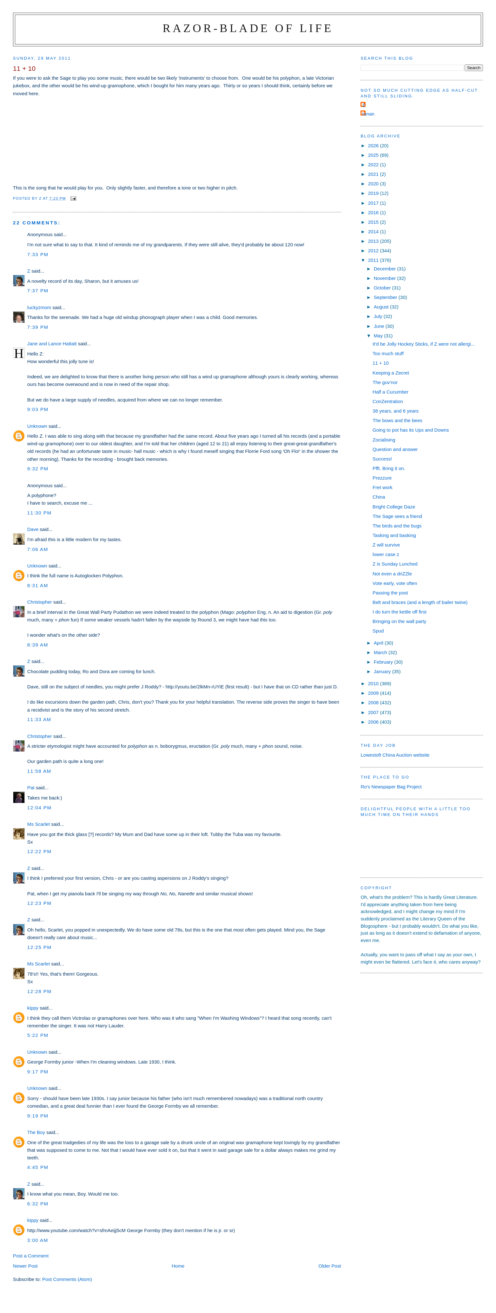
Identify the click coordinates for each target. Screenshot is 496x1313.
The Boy (36, 1132)
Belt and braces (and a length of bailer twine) (420, 602)
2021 (374, 174)
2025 (374, 155)
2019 (374, 193)
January (383, 671)
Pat (31, 787)
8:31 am (37, 585)
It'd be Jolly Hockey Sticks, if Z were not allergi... (424, 344)
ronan (368, 113)
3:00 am (37, 1240)
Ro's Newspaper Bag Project (390, 786)
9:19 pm (38, 1115)
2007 (374, 712)
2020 (374, 183)
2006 (374, 722)
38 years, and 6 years (396, 411)
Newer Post (25, 1266)
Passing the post (390, 592)
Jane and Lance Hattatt (52, 343)
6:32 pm (38, 1203)
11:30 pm (39, 512)
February (384, 662)
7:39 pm (38, 327)
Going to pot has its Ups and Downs (411, 430)
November (385, 278)
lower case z (386, 554)
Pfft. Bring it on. (389, 468)
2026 (374, 145)
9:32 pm (38, 468)
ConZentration (388, 401)
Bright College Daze (394, 506)
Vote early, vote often (395, 583)
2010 (374, 683)
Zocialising (384, 439)
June (380, 326)
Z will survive (386, 544)
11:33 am (39, 719)
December (385, 268)
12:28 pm (39, 991)
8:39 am (37, 644)
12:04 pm (39, 807)
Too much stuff (388, 353)
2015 (374, 222)
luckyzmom (39, 307)
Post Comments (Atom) (67, 1279)
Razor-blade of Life (248, 28)
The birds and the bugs (397, 525)
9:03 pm (38, 409)
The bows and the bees (397, 420)
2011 (374, 260)
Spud (378, 630)
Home (178, 1266)
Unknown (37, 426)
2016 (374, 212)
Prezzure (382, 478)
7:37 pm (38, 290)
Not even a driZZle (392, 573)
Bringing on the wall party (399, 621)
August (382, 306)
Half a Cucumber (390, 392)
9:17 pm (38, 1071)
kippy (32, 1008)
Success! (382, 458)
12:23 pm (39, 903)
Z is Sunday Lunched (395, 564)
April (379, 643)
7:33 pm (38, 254)
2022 (374, 164)
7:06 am (37, 549)
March (381, 652)
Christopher (39, 602)
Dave (32, 529)
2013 (374, 241)
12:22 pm (39, 851)
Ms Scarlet (38, 824)
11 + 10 (381, 363)
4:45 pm (38, 1167)
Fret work (383, 487)
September (386, 297)
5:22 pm (38, 1035)
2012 (374, 250)
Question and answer (395, 449)
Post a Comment (31, 1255)
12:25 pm (39, 947)
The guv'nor (385, 382)
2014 (374, 231)
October (383, 287)
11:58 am (39, 771)
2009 (374, 693)
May (379, 335)
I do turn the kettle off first (400, 611)
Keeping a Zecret (391, 372)
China (379, 497)
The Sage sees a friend (397, 516)
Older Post (329, 1266)
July (379, 316)
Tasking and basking (394, 535)
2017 (374, 203)
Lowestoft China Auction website (394, 755)
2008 (374, 702)
